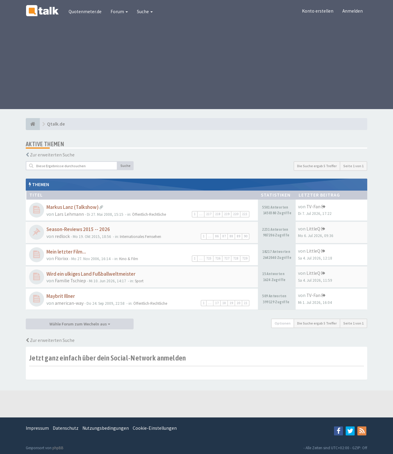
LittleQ (313, 229)
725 (208, 258)
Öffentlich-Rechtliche (149, 214)
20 (238, 303)
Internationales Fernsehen (140, 236)
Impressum (37, 428)
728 (235, 258)
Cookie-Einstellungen (155, 428)
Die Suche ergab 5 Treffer (317, 166)
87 (224, 236)
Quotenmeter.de (85, 11)
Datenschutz (65, 428)
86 (217, 236)
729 (244, 258)
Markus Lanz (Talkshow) (72, 207)
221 (244, 214)
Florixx (61, 258)
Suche (145, 11)
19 (231, 303)
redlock (62, 236)
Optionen (283, 323)
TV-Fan (313, 206)
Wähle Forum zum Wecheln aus (79, 324)
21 (245, 303)
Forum (119, 11)
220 (235, 214)
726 (217, 258)
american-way (69, 303)
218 (217, 214)
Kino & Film (128, 258)
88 (231, 236)
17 (217, 303)
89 (238, 236)
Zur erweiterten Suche (52, 155)
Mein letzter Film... (66, 252)
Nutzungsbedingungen (105, 428)
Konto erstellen (317, 11)
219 (226, 214)
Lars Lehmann (69, 214)
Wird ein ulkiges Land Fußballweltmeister (90, 274)
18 (224, 303)
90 (245, 236)
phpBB (58, 447)
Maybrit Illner (60, 296)
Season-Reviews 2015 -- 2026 (78, 229)
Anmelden (352, 11)
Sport (139, 280)
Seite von (353, 166)
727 (226, 258)
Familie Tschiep (70, 280)
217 (208, 214)
